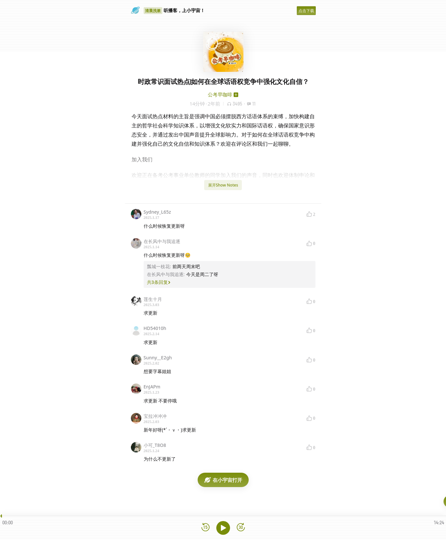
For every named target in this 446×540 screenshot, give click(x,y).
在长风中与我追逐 (162, 241)
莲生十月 (153, 299)
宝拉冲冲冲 (155, 416)
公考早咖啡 (220, 94)
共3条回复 (158, 282)
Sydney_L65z (157, 212)
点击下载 (306, 10)
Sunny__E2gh (158, 357)
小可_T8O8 (155, 445)
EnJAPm (152, 387)
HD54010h (155, 328)
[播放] (223, 528)
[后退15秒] (205, 527)
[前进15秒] (240, 527)
